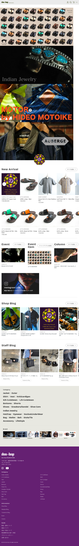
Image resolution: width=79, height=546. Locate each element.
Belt (20, 417)
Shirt (5, 396)
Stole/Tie (28, 417)
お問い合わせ (5, 537)
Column (3, 519)
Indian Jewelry (10, 411)
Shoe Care (35, 407)
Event (3, 515)
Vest (12, 396)
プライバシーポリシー (7, 535)
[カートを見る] (74, 2)
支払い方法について (7, 530)
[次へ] (75, 184)
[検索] (71, 2)
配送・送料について (7, 525)
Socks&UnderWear (33, 414)
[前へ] (4, 184)
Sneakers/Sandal (19, 407)
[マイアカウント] (68, 2)
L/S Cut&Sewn (27, 400)
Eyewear (17, 414)
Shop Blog (4, 506)
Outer (14, 393)
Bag (5, 417)
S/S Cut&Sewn (10, 400)
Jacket (6, 393)
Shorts (17, 403)
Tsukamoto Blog (6, 512)
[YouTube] (7, 468)
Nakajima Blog (5, 509)
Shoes (6, 407)
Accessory (8, 421)
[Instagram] (3, 468)
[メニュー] (76, 2)
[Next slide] (75, 319)
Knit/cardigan (23, 396)
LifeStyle (20, 421)
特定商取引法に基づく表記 (8, 533)
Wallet (12, 417)
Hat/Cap (7, 414)
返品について (5, 528)
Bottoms (7, 403)
